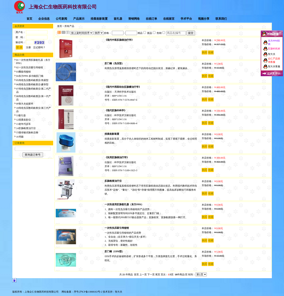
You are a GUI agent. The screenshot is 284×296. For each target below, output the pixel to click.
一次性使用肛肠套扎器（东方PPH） (124, 204)
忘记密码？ (39, 47)
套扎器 (118, 18)
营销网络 (134, 18)
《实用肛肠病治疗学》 (117, 157)
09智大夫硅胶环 (24, 103)
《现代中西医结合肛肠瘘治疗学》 (123, 86)
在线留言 (169, 18)
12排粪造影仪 (23, 119)
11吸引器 (21, 115)
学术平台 (186, 18)
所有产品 (69, 26)
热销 (161, 33)
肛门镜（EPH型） (114, 251)
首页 (29, 18)
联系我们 (221, 18)
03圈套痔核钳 (23, 71)
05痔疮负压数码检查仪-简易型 (32, 80)
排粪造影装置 (99, 18)
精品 (142, 33)
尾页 (157, 274)
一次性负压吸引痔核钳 (117, 228)
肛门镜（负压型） (114, 63)
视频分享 (203, 18)
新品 (151, 33)
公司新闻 (61, 18)
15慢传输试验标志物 (27, 132)
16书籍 (20, 136)
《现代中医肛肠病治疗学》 (119, 39)
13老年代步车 (23, 124)
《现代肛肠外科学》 (115, 110)
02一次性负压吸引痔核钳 (29, 67)
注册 (28, 47)
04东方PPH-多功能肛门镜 (29, 76)
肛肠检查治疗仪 (113, 181)
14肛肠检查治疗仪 (26, 128)
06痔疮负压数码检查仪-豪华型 (32, 84)
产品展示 (79, 18)
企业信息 (44, 18)
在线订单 (151, 18)
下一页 (151, 274)
